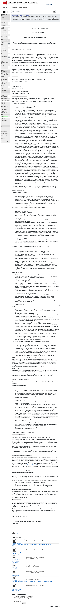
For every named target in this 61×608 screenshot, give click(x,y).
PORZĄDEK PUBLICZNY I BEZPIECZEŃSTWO (4, 49)
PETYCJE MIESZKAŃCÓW (4, 86)
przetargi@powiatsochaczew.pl (30, 464)
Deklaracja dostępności (3, 139)
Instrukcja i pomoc (4, 131)
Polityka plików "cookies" (4, 136)
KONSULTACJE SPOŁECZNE (4, 83)
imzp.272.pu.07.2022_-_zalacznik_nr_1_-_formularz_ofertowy (16, 552)
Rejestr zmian (3, 127)
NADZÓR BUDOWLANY (3, 54)
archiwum (3, 124)
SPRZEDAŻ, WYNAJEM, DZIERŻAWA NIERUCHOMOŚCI (4, 104)
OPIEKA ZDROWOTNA (3, 45)
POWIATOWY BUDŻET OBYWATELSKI (4, 95)
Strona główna (15, 15)
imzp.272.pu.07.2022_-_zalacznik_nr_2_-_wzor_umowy (16, 560)
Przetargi (2, 116)
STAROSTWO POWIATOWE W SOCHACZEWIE (4, 32)
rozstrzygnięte (4, 120)
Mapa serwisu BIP (4, 141)
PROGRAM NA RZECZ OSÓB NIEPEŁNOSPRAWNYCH (5, 61)
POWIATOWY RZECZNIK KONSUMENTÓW (4, 78)
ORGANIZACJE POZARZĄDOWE (4, 57)
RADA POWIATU (4, 25)
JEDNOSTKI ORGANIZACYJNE (4, 36)
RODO (2, 88)
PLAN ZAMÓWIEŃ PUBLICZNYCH (4, 112)
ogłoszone (4, 118)
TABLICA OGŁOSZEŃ (5, 100)
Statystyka (3, 129)
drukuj (15, 533)
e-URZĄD (2, 42)
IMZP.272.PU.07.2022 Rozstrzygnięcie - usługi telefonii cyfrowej (16, 588)
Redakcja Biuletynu (4, 133)
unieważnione (4, 122)
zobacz (23, 603)
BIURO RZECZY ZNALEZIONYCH (4, 109)
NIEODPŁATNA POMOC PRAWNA (4, 74)
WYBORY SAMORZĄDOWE (4, 67)
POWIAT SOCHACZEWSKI (4, 22)
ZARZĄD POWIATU (3, 28)
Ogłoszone (27, 15)
